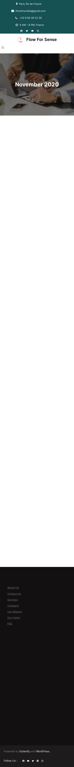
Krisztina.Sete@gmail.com (31, 10)
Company (13, 605)
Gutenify (25, 751)
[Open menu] (3, 47)
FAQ (9, 623)
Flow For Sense (41, 39)
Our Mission (14, 611)
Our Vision (13, 617)
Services (12, 599)
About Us (13, 587)
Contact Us (14, 593)
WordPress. (43, 751)
